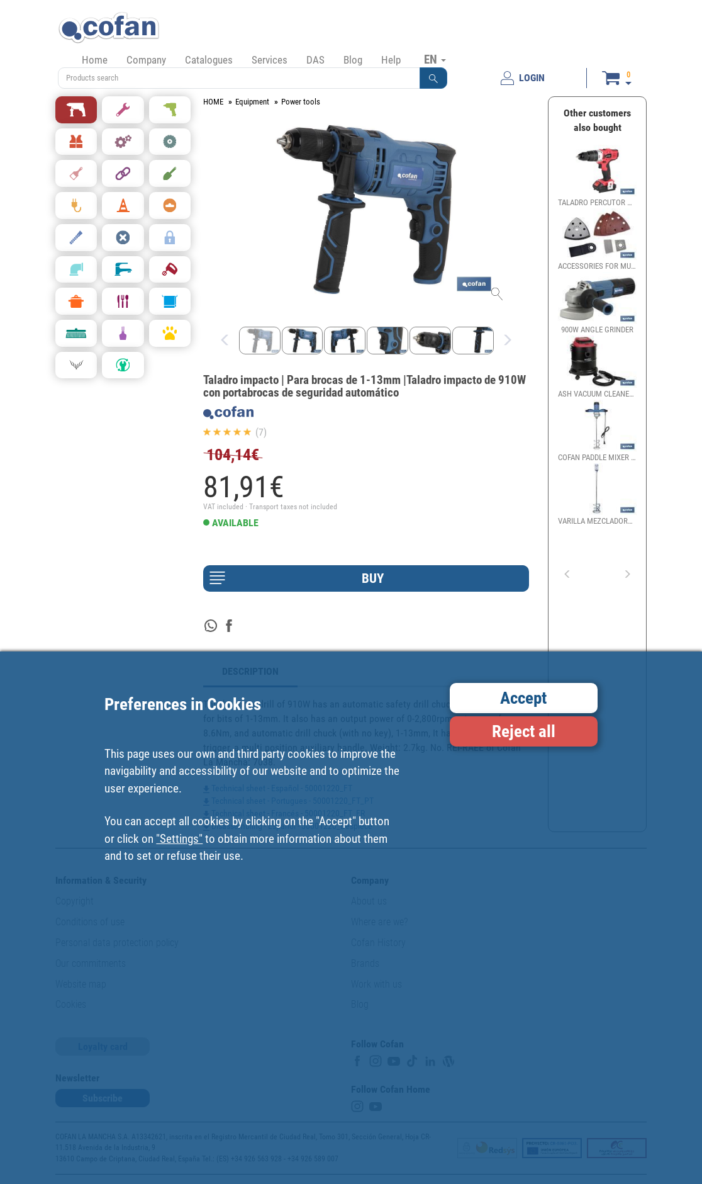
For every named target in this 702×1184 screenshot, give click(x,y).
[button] (433, 78)
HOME (213, 101)
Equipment (252, 101)
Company (146, 60)
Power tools (300, 101)
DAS (315, 60)
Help (391, 60)
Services (269, 60)
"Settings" (179, 839)
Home (95, 60)
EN (435, 59)
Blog (352, 60)
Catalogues (209, 60)
